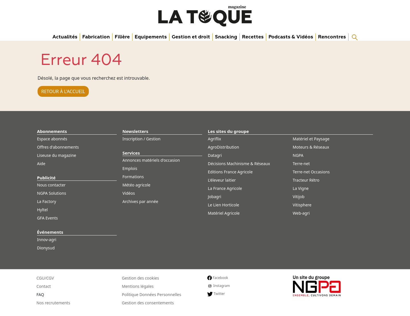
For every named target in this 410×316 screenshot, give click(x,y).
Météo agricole (136, 185)
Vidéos (128, 193)
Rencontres (332, 37)
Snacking (226, 37)
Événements (50, 232)
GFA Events (47, 218)
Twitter (216, 293)
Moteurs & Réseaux (311, 147)
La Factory (46, 201)
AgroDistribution (223, 147)
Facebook (217, 277)
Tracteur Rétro (306, 180)
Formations (133, 176)
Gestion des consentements (148, 302)
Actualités (64, 37)
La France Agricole (225, 188)
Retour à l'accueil (63, 91)
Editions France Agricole (230, 172)
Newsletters (135, 131)
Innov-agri (46, 239)
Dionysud (46, 248)
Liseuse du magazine (56, 155)
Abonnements (52, 131)
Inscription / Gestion (141, 138)
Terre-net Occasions (311, 172)
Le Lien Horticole (223, 205)
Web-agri (301, 213)
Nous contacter (51, 185)
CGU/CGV (45, 278)
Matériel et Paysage (311, 138)
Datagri (215, 155)
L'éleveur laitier (222, 180)
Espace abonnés (52, 138)
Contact (43, 286)
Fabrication (96, 37)
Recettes (253, 37)
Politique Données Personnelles (151, 294)
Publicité (46, 177)
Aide (41, 163)
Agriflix (214, 138)
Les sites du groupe (228, 131)
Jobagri (214, 196)
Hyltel (42, 209)
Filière (122, 37)
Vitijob (298, 196)
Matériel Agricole (224, 213)
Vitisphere (302, 205)
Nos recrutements (53, 302)
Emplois (129, 168)
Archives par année (140, 201)
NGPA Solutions (51, 193)
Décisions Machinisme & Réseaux (239, 163)
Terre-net (301, 163)
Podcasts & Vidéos (290, 37)
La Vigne (301, 188)
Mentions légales (138, 286)
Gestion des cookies (140, 278)
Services (131, 153)
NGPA (298, 155)
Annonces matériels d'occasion (151, 160)
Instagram (218, 285)
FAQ (40, 294)
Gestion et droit (191, 37)
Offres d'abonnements (58, 147)
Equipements (151, 37)
